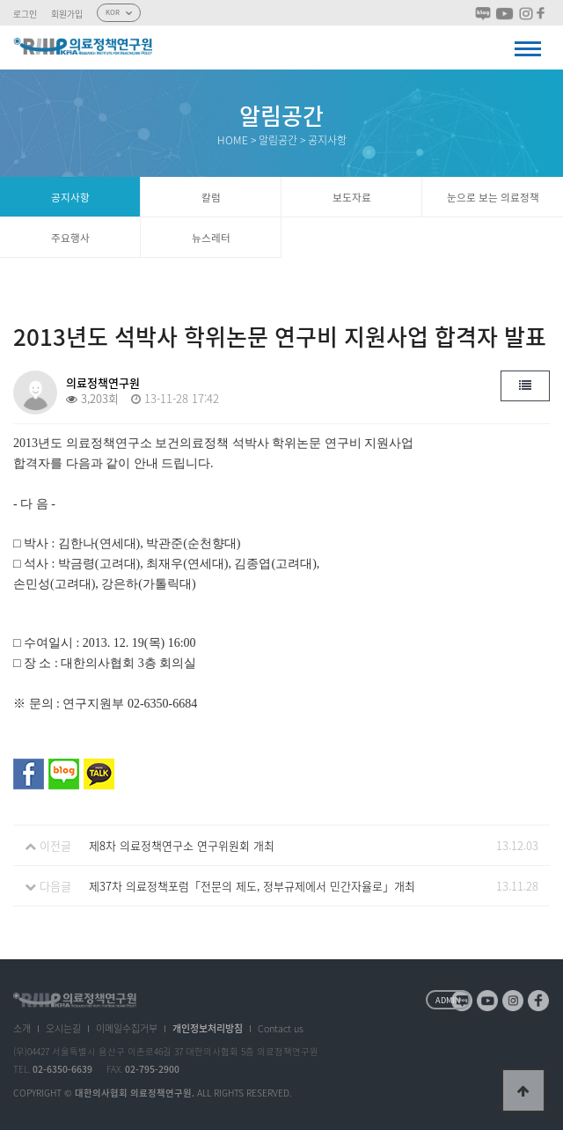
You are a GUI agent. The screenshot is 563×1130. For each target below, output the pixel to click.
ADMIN (448, 1000)
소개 (22, 1028)
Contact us (280, 1028)
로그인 (25, 14)
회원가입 (67, 14)
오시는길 (63, 1028)
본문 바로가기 (0, 0)
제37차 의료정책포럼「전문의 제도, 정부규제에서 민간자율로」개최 (252, 885)
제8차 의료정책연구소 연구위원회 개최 (181, 845)
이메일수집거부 (126, 1028)
